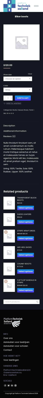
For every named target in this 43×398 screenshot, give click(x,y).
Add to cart (22, 98)
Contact (7, 350)
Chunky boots (24, 264)
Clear (30, 74)
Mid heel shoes (24, 247)
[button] (12, 103)
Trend (31, 110)
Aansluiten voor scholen (15, 346)
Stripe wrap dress (26, 231)
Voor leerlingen (11, 360)
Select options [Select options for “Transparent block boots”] (26, 208)
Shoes (26, 110)
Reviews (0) (9, 136)
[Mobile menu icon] (36, 6)
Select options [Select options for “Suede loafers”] (26, 222)
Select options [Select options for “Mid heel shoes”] (26, 255)
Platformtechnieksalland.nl (16, 370)
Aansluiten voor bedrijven (16, 342)
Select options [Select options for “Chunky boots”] (26, 271)
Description (9, 125)
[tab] (21, 124)
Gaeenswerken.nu (12, 372)
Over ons (8, 338)
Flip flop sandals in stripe (26, 281)
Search (37, 301)
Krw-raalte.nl (9, 375)
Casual (20, 110)
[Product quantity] (8, 98)
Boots (15, 110)
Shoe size (7, 74)
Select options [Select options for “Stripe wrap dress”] (26, 238)
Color (5, 85)
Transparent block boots (26, 199)
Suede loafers (24, 214)
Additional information (14, 131)
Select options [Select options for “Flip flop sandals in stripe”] (26, 290)
